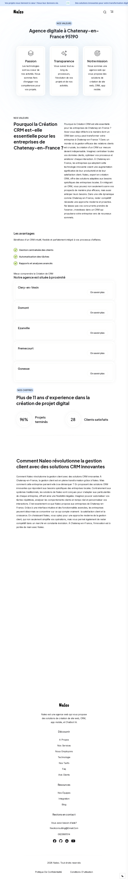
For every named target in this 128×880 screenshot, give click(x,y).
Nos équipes (64, 792)
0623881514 (64, 834)
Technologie (64, 757)
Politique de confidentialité (48, 872)
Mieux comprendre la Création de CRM (33, 273)
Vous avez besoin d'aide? (64, 822)
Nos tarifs (64, 763)
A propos (64, 739)
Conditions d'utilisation (81, 872)
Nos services (64, 745)
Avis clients (64, 774)
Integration (64, 798)
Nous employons (64, 751)
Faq (64, 769)
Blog (64, 804)
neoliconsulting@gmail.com (64, 828)
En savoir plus (97, 292)
